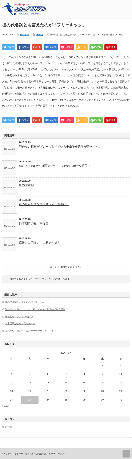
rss (114, 4)
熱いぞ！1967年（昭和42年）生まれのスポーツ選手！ (55, 165)
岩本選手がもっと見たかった (20, 323)
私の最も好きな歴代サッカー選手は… (44, 204)
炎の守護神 (26, 185)
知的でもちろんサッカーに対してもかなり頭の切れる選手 (39, 279)
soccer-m (24, 34)
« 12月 (5, 405)
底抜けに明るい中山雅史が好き (39, 242)
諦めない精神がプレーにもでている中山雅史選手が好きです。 (60, 146)
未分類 (39, 34)
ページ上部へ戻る (126, 454)
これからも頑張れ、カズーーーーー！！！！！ (29, 330)
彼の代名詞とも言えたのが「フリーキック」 (28, 302)
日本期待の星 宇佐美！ (35, 223)
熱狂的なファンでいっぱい (19, 316)
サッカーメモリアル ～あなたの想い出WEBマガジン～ (40, 453)
